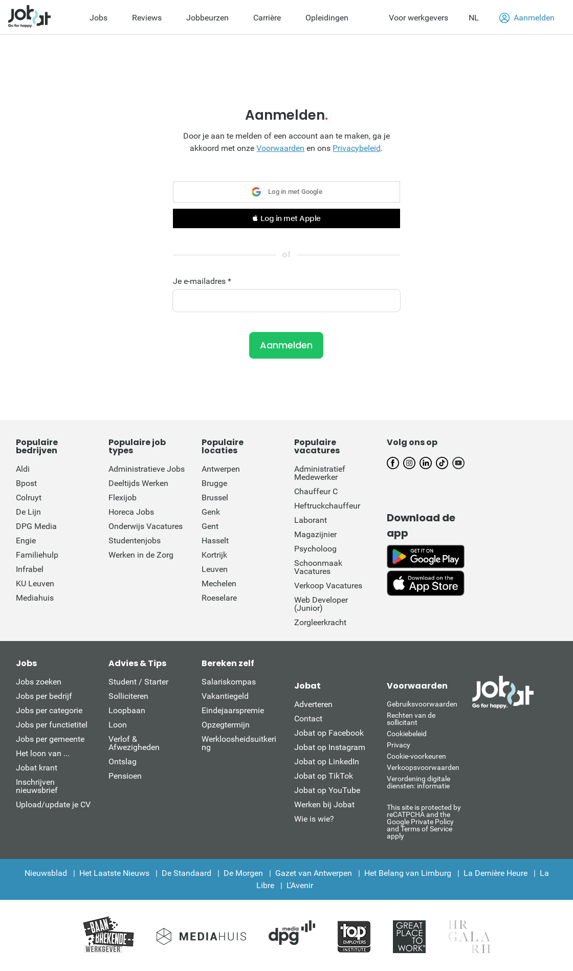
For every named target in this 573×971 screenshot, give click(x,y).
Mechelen (219, 583)
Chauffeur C (316, 491)
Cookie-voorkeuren (416, 756)
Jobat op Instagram (329, 747)
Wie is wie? (314, 819)
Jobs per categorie (49, 710)
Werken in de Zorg (140, 555)
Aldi (23, 469)
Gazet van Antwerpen (313, 873)
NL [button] (474, 18)
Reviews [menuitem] (147, 18)
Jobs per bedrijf (44, 696)
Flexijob (122, 497)
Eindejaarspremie (233, 710)
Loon (117, 725)
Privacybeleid (357, 148)
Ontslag (122, 761)
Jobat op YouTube (327, 790)
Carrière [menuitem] (267, 18)
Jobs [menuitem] (98, 18)
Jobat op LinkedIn (326, 761)
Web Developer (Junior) (321, 604)
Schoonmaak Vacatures (318, 567)
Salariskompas (229, 682)
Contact (308, 718)
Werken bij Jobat (324, 804)
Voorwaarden (280, 148)
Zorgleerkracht (320, 622)
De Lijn (28, 512)
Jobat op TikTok (323, 776)
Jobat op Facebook (329, 733)
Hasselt (215, 540)
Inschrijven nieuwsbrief (37, 786)
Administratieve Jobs (146, 469)
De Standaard (186, 873)
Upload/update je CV (53, 804)
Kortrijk (214, 555)
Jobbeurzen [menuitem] (207, 18)
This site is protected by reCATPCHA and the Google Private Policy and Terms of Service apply (424, 821)
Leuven (215, 569)
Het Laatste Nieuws (114, 873)
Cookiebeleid (407, 734)
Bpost (26, 483)
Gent (210, 526)
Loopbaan (126, 710)
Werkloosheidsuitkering (239, 743)
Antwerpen (221, 469)
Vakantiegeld (225, 696)
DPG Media (36, 526)
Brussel (215, 497)
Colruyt (28, 497)
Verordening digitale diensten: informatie (418, 782)
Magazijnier (315, 534)
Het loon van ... (43, 753)
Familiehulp (37, 555)
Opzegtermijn (226, 725)
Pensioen (125, 776)
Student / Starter (138, 682)
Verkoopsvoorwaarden (423, 767)
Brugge (214, 483)
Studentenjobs (134, 540)
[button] (286, 218)
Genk (211, 512)
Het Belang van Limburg (407, 873)
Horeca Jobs (131, 512)
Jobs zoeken (38, 682)
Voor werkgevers (418, 18)
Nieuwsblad (46, 873)
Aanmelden (527, 18)
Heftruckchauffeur (327, 506)
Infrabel (29, 569)
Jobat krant (36, 768)
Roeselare (219, 598)
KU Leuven (35, 583)
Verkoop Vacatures (328, 585)
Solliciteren (128, 696)
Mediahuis (35, 598)
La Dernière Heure (495, 873)
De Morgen (243, 873)
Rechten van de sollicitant (411, 718)
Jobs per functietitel (51, 725)
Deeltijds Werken (138, 483)
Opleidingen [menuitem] (326, 18)
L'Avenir (299, 885)
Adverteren (313, 704)
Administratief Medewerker (319, 473)
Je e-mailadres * (202, 281)
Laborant (310, 520)
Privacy (398, 745)
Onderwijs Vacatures (145, 526)
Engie (26, 540)
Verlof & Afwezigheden (134, 743)
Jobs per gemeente (50, 739)
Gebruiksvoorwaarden (422, 704)
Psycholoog (315, 549)
